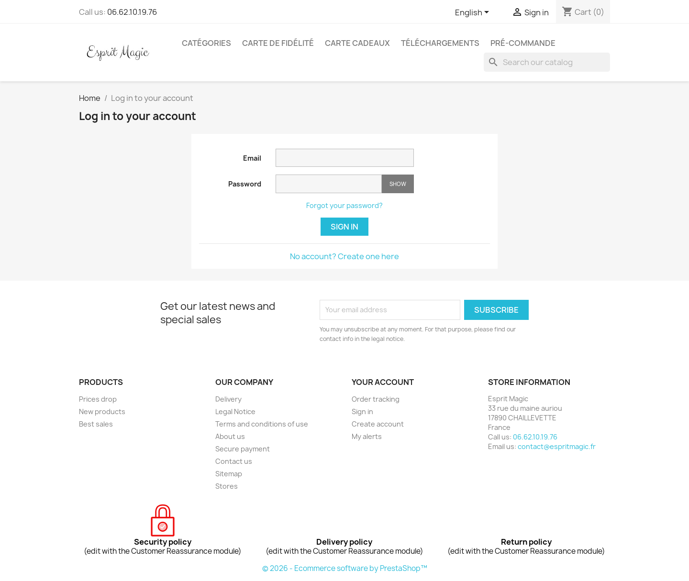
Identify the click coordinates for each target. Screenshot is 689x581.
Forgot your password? (344, 205)
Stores (226, 486)
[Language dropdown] (473, 13)
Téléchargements (440, 43)
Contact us (233, 461)
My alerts (367, 436)
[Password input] (329, 184)
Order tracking (376, 399)
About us (230, 436)
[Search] (547, 62)
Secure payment (242, 448)
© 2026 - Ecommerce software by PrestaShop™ (344, 568)
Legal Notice (235, 411)
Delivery (228, 399)
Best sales (96, 423)
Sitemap (228, 473)
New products (102, 411)
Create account (378, 423)
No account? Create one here (344, 256)
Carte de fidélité (278, 43)
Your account (383, 382)
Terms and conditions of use (261, 423)
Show (397, 183)
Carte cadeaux (357, 43)
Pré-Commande (523, 43)
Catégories (206, 43)
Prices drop (98, 399)
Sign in (344, 226)
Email (252, 158)
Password (244, 183)
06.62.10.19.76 (132, 12)
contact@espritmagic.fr (557, 446)
